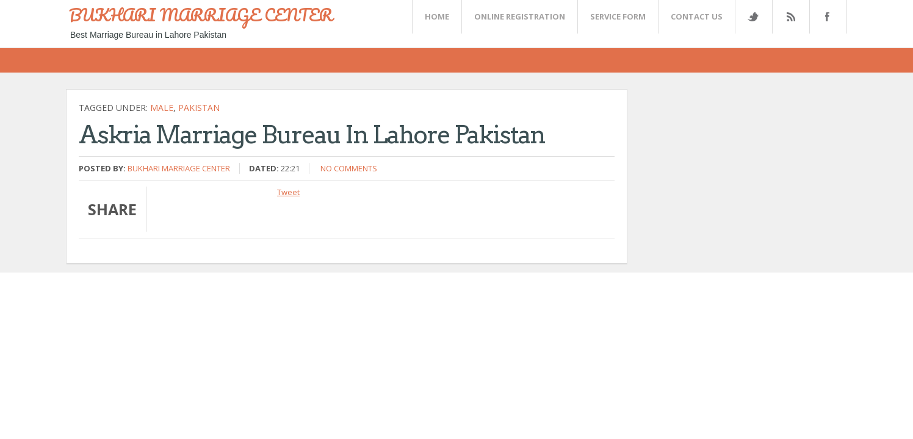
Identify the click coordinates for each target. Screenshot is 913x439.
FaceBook (825, 16)
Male (161, 107)
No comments (348, 168)
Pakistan (199, 107)
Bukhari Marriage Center (179, 168)
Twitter (753, 16)
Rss (790, 16)
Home (437, 16)
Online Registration (519, 16)
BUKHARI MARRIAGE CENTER (201, 14)
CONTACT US (697, 16)
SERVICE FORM (618, 16)
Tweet (288, 192)
